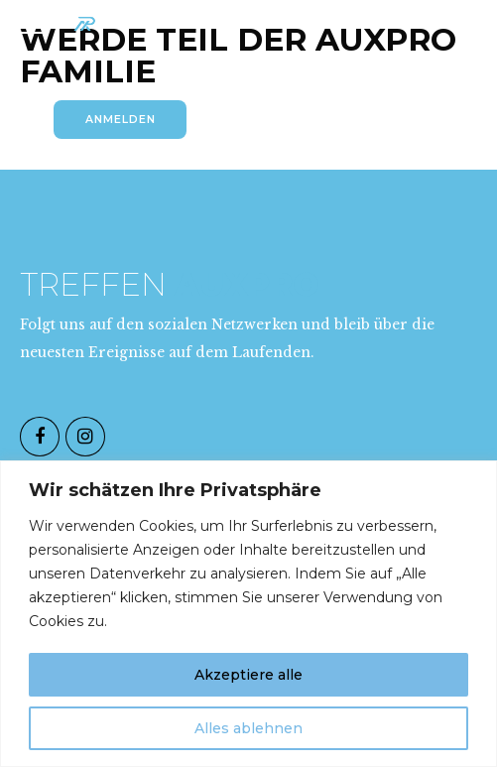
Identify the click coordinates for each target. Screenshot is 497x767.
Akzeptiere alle (248, 675)
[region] (248, 613)
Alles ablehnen (248, 728)
